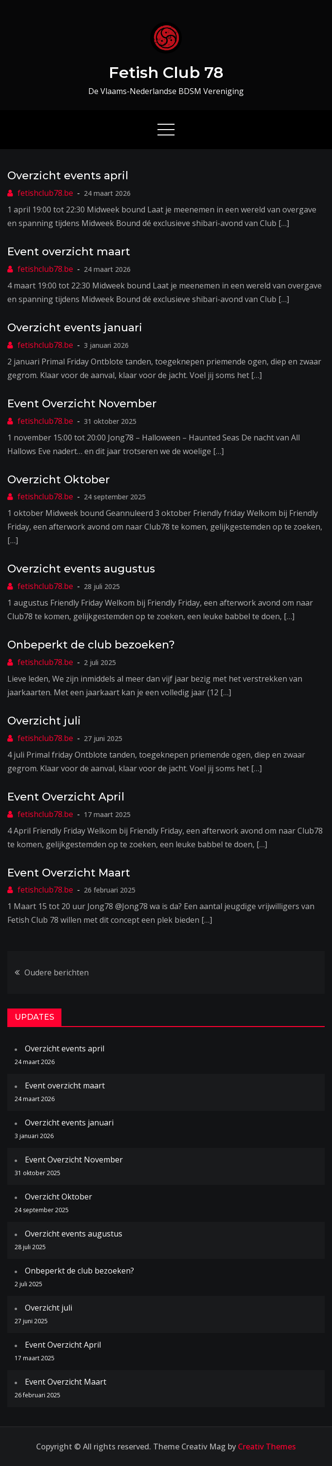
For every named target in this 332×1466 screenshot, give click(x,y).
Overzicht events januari (74, 327)
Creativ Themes (267, 1446)
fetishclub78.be (45, 193)
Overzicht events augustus (81, 568)
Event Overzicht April (65, 796)
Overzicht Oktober (58, 479)
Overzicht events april (67, 175)
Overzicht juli (44, 720)
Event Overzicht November (81, 403)
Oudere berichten (56, 972)
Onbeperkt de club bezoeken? (91, 644)
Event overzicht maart (68, 251)
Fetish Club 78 (166, 72)
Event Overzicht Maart (68, 872)
